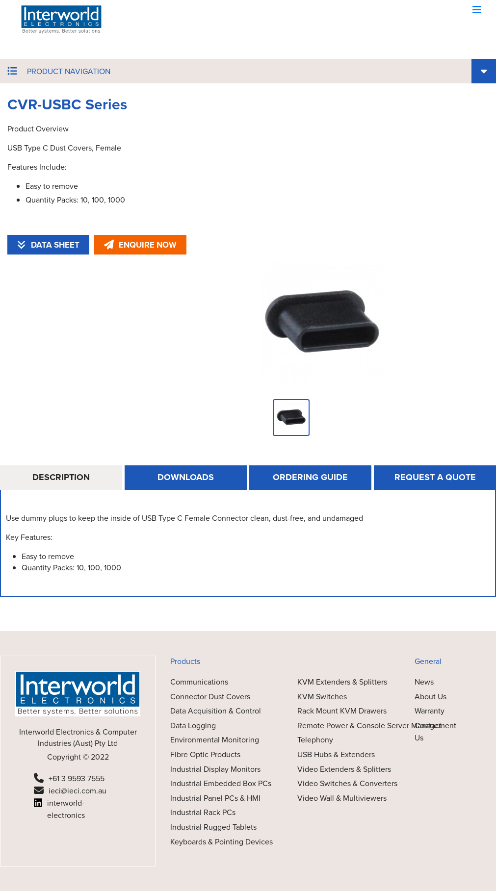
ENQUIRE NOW (140, 245)
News (424, 681)
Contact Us (428, 732)
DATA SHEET (48, 245)
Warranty (429, 710)
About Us (430, 696)
